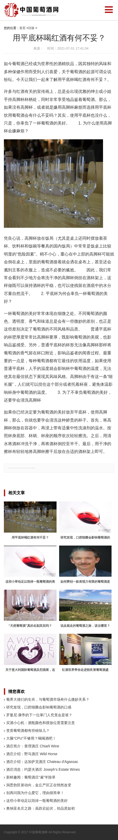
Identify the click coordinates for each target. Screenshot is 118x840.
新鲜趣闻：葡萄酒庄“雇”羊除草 (31, 777)
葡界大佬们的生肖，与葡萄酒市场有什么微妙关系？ (47, 699)
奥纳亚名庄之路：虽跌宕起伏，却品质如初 (40, 808)
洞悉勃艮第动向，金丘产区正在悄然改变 (38, 785)
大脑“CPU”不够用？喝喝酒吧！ (31, 738)
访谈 (31, 28)
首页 (22, 28)
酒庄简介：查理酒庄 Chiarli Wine (32, 746)
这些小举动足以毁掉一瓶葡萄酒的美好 (37, 800)
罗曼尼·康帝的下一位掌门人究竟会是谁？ (39, 715)
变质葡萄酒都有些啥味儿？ (28, 730)
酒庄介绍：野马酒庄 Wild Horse (31, 754)
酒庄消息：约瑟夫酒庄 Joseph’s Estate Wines (43, 769)
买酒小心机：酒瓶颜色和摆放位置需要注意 (40, 723)
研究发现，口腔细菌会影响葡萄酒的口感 (38, 707)
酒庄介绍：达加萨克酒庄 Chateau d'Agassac (42, 762)
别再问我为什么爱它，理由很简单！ (35, 793)
